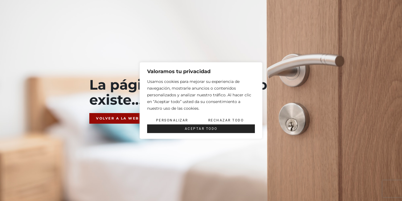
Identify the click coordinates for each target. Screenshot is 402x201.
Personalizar (172, 120)
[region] (201, 100)
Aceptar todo (201, 129)
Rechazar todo (226, 120)
